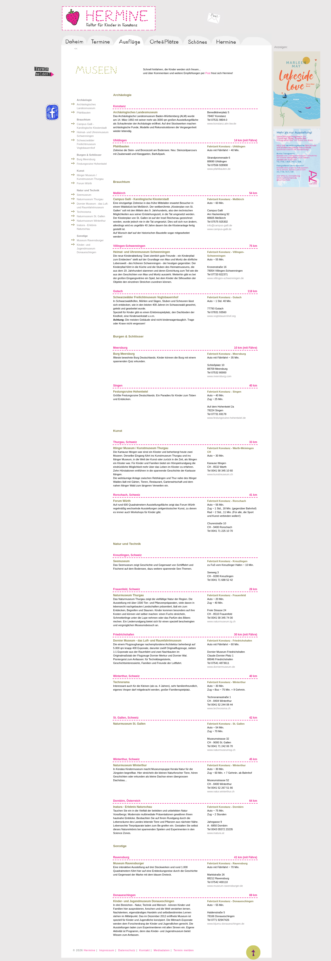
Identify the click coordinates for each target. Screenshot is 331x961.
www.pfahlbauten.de (219, 168)
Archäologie (84, 100)
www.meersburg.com (219, 376)
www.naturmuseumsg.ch (221, 749)
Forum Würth (84, 183)
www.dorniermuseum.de (221, 666)
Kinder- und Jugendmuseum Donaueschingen (86, 248)
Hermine (89, 950)
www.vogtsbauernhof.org (221, 316)
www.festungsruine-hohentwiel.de (226, 417)
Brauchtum (83, 119)
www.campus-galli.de (219, 229)
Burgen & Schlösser (89, 154)
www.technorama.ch (218, 708)
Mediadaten (162, 950)
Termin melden (184, 950)
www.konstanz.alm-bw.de (221, 123)
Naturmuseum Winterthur (91, 220)
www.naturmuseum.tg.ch (221, 621)
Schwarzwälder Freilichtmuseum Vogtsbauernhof (86, 144)
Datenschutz (127, 950)
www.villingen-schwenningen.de (225, 278)
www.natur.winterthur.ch (221, 791)
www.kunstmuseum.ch (220, 474)
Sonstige (82, 235)
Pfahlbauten (84, 112)
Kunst (80, 170)
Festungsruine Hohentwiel (92, 163)
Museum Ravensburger (90, 240)
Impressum (107, 950)
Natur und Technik (88, 190)
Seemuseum (84, 194)
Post (208, 73)
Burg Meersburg (86, 159)
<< (75, 48)
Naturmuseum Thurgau (90, 199)
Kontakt (144, 950)
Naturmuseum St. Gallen (91, 216)
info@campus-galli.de (219, 225)
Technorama (84, 211)
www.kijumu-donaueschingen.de (225, 923)
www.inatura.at (215, 833)
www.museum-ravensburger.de (225, 885)
